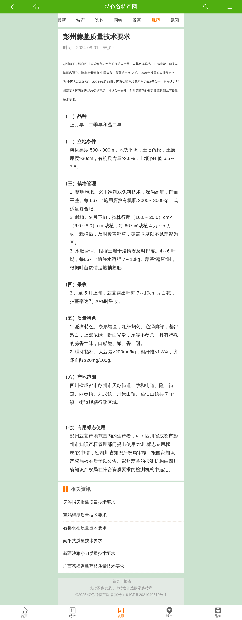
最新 (61, 20)
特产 (80, 20)
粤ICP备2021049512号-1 (146, 595)
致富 (137, 20)
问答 (118, 20)
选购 (99, 20)
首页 (116, 581)
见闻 (174, 20)
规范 (155, 20)
